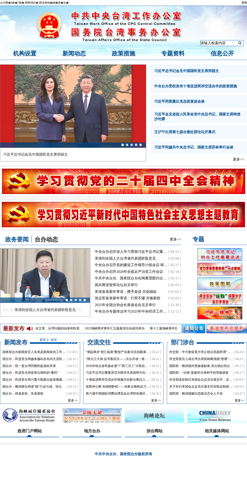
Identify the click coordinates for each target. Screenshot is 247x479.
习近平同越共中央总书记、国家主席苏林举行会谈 (193, 147)
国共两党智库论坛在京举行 (116, 285)
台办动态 (46, 239)
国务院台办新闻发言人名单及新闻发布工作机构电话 (38, 352)
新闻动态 (74, 53)
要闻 (43, 340)
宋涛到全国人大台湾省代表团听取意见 (125, 258)
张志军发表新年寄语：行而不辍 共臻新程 (127, 298)
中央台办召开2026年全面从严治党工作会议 (129, 272)
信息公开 (222, 53)
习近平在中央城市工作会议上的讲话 (32, 154)
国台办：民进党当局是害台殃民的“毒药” (30, 372)
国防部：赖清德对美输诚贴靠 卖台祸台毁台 (199, 366)
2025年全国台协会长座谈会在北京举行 (125, 305)
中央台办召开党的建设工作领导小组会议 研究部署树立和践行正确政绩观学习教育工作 (163, 265)
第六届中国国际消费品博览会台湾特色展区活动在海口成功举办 (130, 393)
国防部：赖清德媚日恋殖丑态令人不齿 (196, 393)
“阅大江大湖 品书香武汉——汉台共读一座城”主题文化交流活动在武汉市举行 (139, 359)
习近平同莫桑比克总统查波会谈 (179, 101)
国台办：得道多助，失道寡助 (22, 393)
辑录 (54, 340)
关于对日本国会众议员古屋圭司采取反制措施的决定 (205, 386)
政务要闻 (17, 239)
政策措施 (123, 53)
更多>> (238, 159)
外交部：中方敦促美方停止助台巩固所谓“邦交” (202, 352)
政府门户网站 (30, 431)
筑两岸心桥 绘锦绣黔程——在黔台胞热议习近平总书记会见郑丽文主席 (135, 386)
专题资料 (173, 53)
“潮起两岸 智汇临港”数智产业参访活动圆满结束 (119, 352)
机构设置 (24, 53)
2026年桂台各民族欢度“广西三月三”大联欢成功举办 (122, 366)
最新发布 (13, 328)
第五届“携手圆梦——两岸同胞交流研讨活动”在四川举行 (45, 310)
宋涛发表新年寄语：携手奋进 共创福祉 (126, 292)
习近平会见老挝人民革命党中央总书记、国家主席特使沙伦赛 (197, 116)
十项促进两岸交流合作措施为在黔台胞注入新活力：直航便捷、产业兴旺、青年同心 (144, 379)
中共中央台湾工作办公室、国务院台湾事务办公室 (123, 21)
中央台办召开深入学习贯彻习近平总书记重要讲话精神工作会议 (145, 252)
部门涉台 (182, 342)
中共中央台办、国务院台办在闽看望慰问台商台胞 (134, 278)
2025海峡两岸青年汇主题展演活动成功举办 (116, 328)
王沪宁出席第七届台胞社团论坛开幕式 (184, 132)
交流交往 (99, 342)
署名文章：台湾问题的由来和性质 (57, 328)
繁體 (244, 2)
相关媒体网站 (217, 431)
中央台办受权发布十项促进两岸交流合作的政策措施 (195, 86)
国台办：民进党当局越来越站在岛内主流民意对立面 (38, 359)
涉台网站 (154, 431)
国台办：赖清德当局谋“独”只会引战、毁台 (32, 386)
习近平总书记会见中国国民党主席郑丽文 (186, 71)
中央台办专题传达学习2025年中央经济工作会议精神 (136, 311)
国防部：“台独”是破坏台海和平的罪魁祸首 (199, 372)
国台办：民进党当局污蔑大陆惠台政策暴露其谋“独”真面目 (43, 379)
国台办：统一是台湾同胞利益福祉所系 (29, 366)
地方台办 (92, 431)
